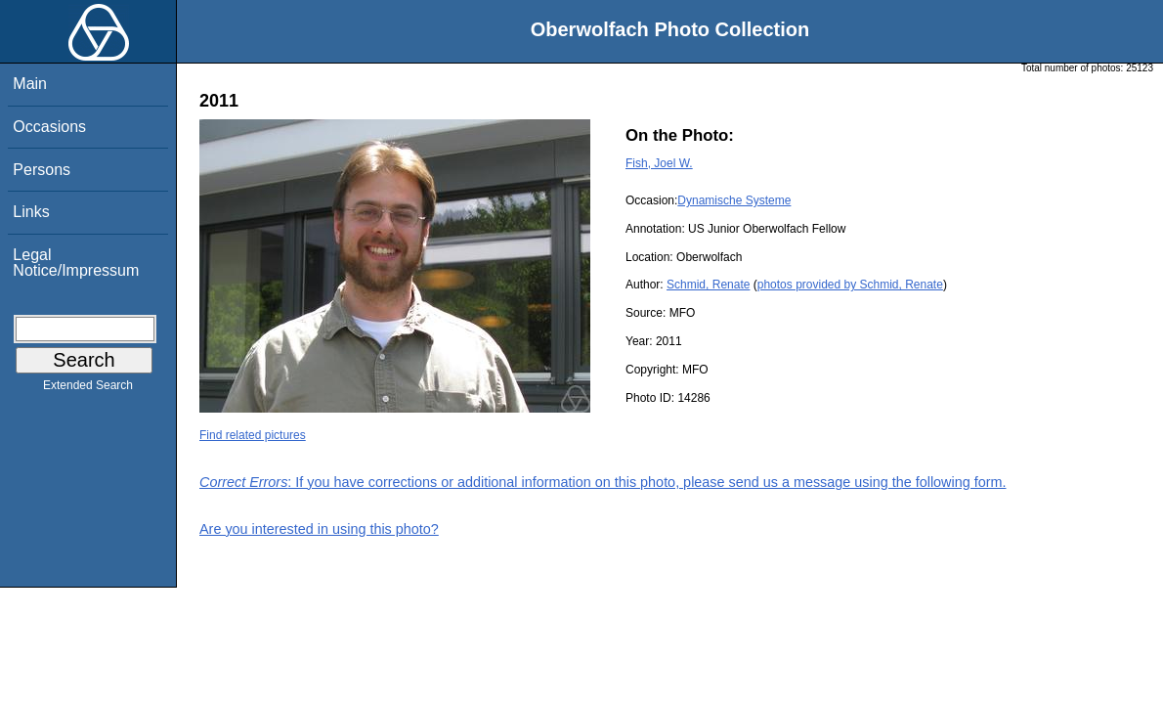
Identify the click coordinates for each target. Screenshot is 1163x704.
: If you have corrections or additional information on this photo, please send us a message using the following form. (603, 482)
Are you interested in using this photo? (319, 529)
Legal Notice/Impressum (76, 262)
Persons (41, 169)
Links (31, 211)
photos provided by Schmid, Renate (850, 284)
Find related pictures (252, 435)
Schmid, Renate (708, 284)
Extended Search (88, 389)
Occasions (49, 126)
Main (30, 83)
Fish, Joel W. (659, 163)
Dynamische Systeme (734, 200)
